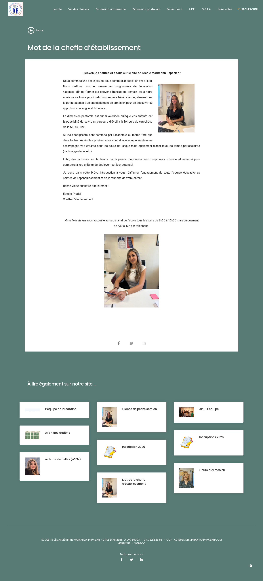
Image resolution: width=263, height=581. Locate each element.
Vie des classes (78, 9)
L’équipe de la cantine (60, 409)
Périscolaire (174, 9)
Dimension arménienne (111, 9)
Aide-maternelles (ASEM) (63, 459)
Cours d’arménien (212, 470)
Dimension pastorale (146, 9)
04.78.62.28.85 (153, 540)
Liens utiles (225, 9)
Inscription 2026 (133, 447)
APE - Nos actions (57, 433)
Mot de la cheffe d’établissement (134, 482)
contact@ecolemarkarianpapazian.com (194, 540)
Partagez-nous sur (131, 554)
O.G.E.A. (206, 9)
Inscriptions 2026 (211, 437)
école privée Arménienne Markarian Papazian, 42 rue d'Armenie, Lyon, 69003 (90, 540)
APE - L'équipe (209, 409)
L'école (57, 9)
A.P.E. (192, 9)
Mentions (124, 543)
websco (139, 543)
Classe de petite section (139, 409)
